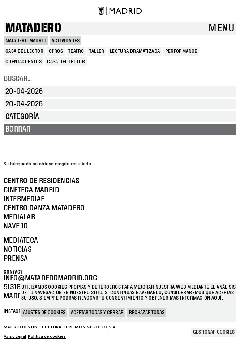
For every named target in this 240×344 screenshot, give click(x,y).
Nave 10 (16, 226)
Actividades (66, 40)
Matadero (33, 28)
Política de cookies (47, 336)
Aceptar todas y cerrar (97, 312)
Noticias (17, 249)
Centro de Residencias (41, 181)
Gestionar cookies (214, 332)
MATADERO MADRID (25, 40)
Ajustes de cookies (44, 312)
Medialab (19, 217)
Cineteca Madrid (31, 190)
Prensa (16, 258)
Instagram (16, 311)
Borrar (17, 129)
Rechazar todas (146, 312)
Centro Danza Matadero (44, 208)
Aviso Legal (15, 336)
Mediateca (21, 240)
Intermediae (24, 199)
